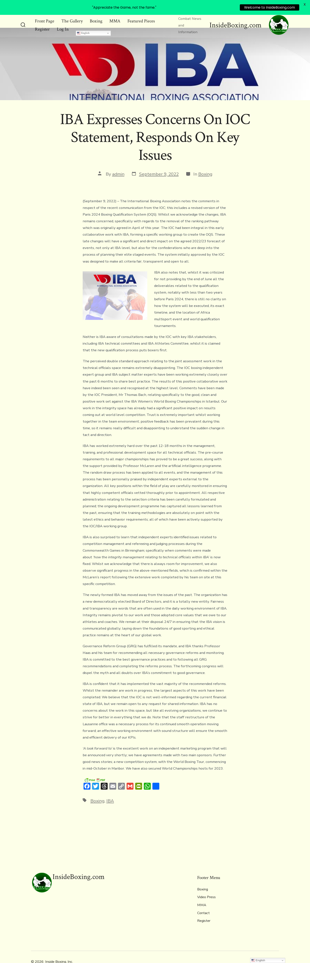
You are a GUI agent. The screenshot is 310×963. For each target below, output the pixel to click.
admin (118, 162)
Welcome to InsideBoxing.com (269, 7)
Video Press (206, 885)
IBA (110, 789)
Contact (203, 900)
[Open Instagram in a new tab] (275, 949)
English (83, 21)
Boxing (205, 162)
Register (42, 17)
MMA (201, 892)
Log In (63, 17)
